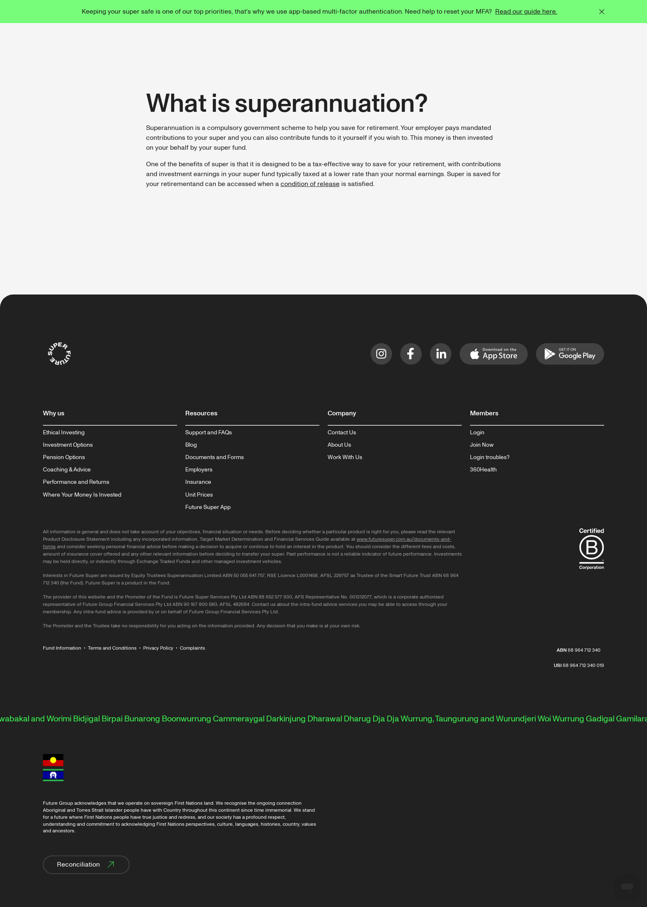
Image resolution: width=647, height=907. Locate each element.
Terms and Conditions (112, 648)
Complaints (192, 648)
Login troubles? (490, 457)
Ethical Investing (64, 432)
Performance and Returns (76, 482)
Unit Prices (199, 495)
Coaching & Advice (67, 470)
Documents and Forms (214, 457)
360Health (483, 470)
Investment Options (68, 445)
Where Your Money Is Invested (82, 495)
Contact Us (342, 432)
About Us (339, 445)
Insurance (198, 482)
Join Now (482, 445)
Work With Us (345, 457)
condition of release (310, 183)
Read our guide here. (526, 11)
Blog (191, 445)
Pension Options (64, 457)
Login (477, 432)
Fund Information (62, 648)
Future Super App (208, 507)
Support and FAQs (208, 432)
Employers (199, 470)
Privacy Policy (158, 648)
